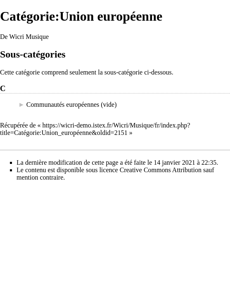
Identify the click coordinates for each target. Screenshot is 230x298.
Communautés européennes (62, 104)
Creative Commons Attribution (161, 169)
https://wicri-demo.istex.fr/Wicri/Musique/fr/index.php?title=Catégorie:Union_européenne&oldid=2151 (95, 129)
